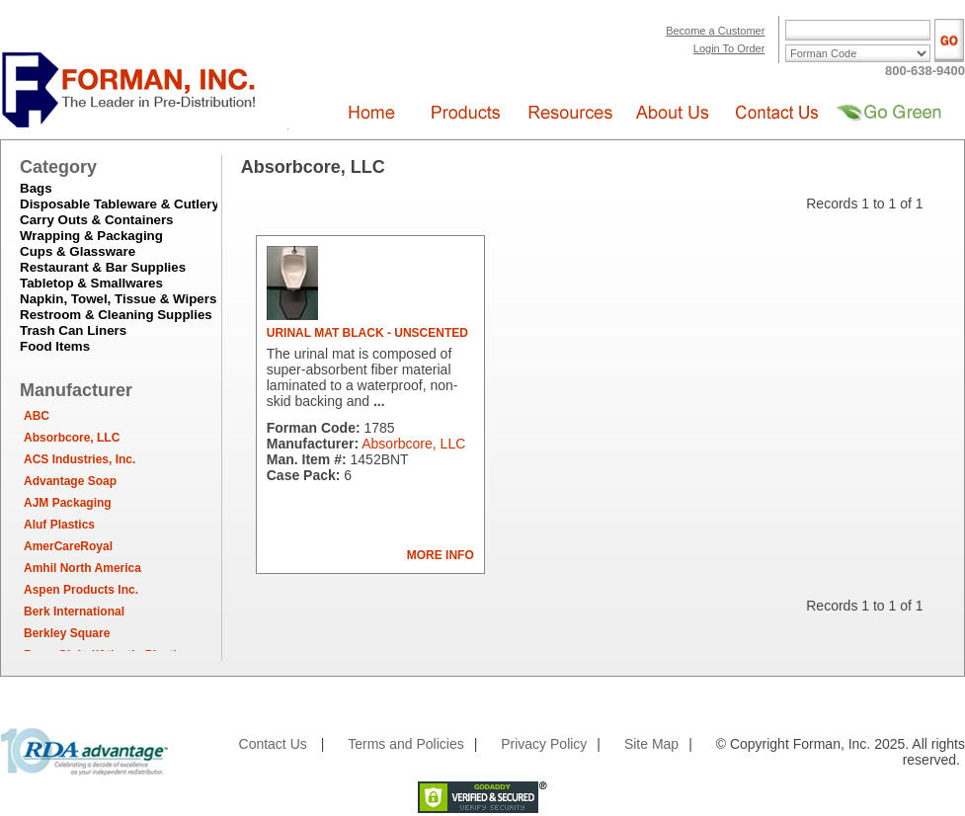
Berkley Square (67, 633)
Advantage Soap (70, 481)
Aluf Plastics (59, 524)
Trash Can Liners (73, 330)
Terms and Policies (406, 744)
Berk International (74, 611)
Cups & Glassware (77, 251)
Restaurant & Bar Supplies (103, 267)
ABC (36, 416)
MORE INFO (440, 555)
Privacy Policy (544, 744)
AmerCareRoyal (68, 546)
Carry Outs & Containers (97, 219)
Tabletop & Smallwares (91, 283)
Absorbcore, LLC (72, 438)
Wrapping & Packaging (91, 235)
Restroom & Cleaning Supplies (116, 314)
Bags (36, 188)
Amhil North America (82, 568)
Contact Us (273, 744)
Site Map (651, 744)
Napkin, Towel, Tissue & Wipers (118, 298)
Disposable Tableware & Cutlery (119, 204)
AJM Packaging (68, 503)
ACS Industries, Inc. (79, 459)
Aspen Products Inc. (81, 590)
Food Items (55, 346)
